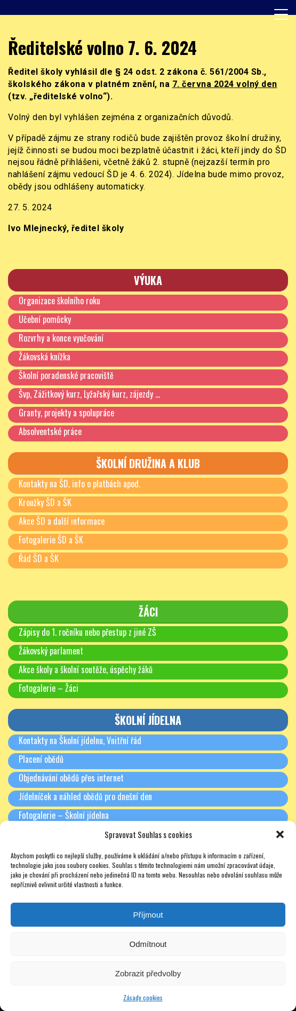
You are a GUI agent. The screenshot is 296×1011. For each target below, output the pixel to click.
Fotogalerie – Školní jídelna (64, 815)
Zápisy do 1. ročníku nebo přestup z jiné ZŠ (87, 632)
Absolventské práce (50, 431)
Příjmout (148, 914)
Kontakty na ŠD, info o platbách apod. (79, 483)
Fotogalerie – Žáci (48, 688)
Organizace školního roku (59, 300)
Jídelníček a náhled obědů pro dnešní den (85, 796)
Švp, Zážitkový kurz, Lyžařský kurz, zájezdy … (89, 394)
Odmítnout (147, 944)
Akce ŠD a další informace (62, 521)
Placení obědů (41, 759)
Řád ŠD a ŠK (39, 558)
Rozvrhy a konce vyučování (61, 337)
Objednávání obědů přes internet (71, 777)
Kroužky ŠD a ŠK (45, 502)
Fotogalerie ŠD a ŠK (51, 539)
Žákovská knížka (44, 356)
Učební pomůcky (45, 319)
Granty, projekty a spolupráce (66, 412)
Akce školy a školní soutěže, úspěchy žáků (86, 669)
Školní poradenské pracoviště (66, 375)
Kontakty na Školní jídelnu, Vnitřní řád (80, 740)
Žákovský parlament (51, 650)
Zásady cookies (143, 997)
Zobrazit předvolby (148, 973)
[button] (280, 834)
